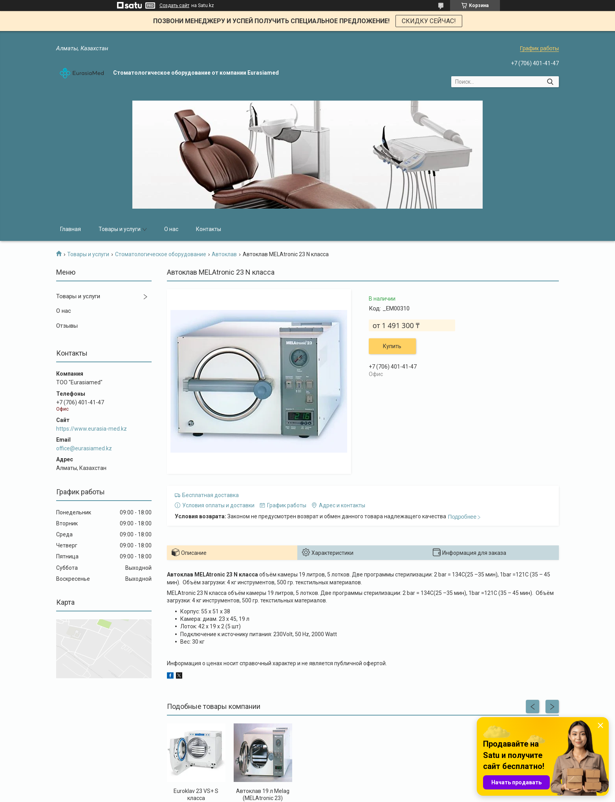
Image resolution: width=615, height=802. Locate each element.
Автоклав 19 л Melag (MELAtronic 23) (262, 794)
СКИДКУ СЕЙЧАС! (429, 21)
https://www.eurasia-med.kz (91, 429)
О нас (171, 229)
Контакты (208, 229)
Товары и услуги (120, 229)
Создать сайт (174, 5)
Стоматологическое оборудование (160, 254)
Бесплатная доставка (210, 495)
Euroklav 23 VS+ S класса (196, 794)
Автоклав (224, 254)
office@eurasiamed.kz (84, 448)
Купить (392, 346)
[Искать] (550, 81)
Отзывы (67, 325)
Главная (70, 229)
